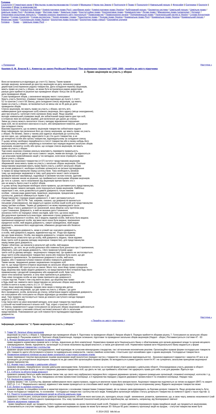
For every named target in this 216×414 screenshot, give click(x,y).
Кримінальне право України (166, 17)
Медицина (85, 5)
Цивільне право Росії (12, 12)
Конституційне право (89, 12)
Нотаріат (195, 12)
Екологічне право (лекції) (93, 19)
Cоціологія (6, 5)
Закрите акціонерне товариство (23, 401)
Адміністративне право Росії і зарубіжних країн (66, 10)
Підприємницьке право (142, 14)
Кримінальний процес (192, 17)
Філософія (178, 5)
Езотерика (191, 5)
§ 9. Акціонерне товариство (21, 379)
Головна (5, 22)
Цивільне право (198, 10)
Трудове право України (111, 17)
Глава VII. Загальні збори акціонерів (25, 332)
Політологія (119, 5)
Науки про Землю (102, 5)
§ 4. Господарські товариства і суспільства (28, 347)
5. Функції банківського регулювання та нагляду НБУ (33, 340)
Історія (74, 5)
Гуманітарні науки (23, 5)
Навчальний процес (160, 5)
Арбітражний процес (136, 10)
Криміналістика (133, 12)
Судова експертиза (40, 17)
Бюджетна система (158, 10)
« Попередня (8, 65)
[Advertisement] (108, 42)
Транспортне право (88, 17)
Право (131, 5)
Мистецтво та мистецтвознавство (52, 5)
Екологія (203, 5)
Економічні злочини (117, 19)
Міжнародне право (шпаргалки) (174, 12)
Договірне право (32, 12)
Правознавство (96, 14)
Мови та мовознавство (25, 7)
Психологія (142, 5)
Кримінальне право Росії (137, 17)
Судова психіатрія (20, 17)
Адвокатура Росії (9, 10)
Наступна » (206, 65)
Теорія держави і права (64, 17)
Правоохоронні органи (117, 14)
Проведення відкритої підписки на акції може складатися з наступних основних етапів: (51, 354)
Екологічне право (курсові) (64, 19)
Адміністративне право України (108, 10)
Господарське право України (34, 19)
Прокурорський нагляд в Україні (171, 14)
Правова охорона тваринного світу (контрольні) (62, 14)
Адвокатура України (30, 10)
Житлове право (51, 12)
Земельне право (68, 12)
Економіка (6, 7)
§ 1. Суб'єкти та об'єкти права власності (27, 372)
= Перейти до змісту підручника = (108, 320)
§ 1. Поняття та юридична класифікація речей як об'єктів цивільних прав (44, 394)
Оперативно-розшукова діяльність (18, 14)
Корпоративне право (112, 12)
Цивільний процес (179, 10)
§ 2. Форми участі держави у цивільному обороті (32, 364)
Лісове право (149, 12)
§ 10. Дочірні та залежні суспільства (25, 387)
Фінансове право (9, 19)
